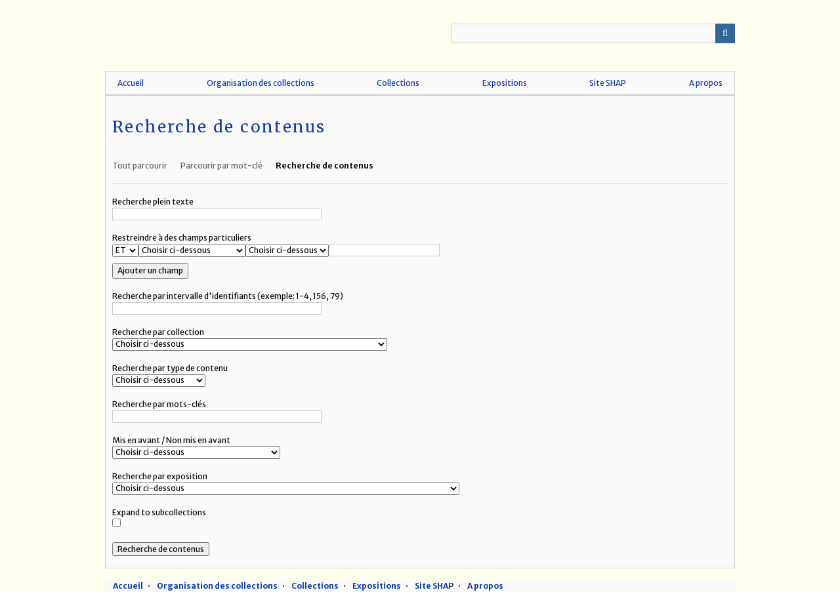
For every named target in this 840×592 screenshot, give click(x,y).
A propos (706, 83)
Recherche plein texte (153, 202)
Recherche (725, 33)
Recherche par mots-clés (159, 404)
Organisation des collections (260, 83)
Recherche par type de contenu (170, 368)
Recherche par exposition (159, 476)
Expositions (504, 83)
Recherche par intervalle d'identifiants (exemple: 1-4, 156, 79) (227, 296)
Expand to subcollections (159, 512)
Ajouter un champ (150, 270)
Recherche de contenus (324, 165)
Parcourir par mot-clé (221, 165)
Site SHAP (607, 83)
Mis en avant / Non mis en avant (171, 440)
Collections (398, 83)
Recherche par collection (158, 332)
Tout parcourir (139, 165)
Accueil (130, 83)
